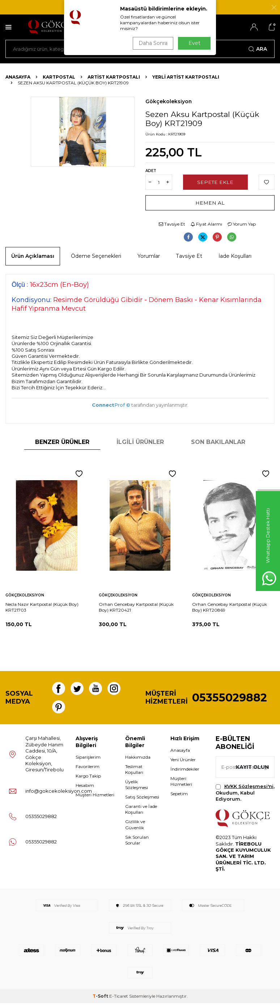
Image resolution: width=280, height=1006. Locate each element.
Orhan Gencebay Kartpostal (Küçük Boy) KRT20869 (229, 607)
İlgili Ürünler (140, 442)
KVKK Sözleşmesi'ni (248, 789)
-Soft (101, 999)
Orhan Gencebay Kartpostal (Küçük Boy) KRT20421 (136, 607)
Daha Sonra (152, 43)
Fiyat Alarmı (206, 224)
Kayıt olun (252, 770)
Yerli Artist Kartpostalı (185, 77)
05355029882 (229, 699)
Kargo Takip (88, 778)
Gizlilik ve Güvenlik (135, 827)
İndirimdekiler (184, 772)
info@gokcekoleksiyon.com (58, 794)
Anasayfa (17, 77)
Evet (194, 43)
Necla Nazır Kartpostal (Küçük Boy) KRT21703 (42, 607)
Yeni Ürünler (183, 762)
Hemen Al (210, 203)
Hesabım (85, 788)
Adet (150, 170)
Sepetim (179, 796)
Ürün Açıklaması (32, 256)
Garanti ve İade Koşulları (141, 812)
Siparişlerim (88, 760)
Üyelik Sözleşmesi (136, 787)
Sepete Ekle (215, 182)
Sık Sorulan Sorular (137, 842)
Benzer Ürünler (62, 442)
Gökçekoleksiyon (168, 101)
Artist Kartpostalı (114, 77)
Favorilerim (87, 769)
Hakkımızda (137, 760)
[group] (82, 131)
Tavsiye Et (172, 224)
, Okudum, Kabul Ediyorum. (245, 795)
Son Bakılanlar (218, 442)
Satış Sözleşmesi (142, 799)
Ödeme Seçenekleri (96, 256)
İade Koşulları (235, 256)
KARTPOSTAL (59, 77)
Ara (258, 49)
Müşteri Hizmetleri (95, 797)
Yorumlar (148, 256)
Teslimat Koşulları (134, 772)
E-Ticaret (118, 999)
